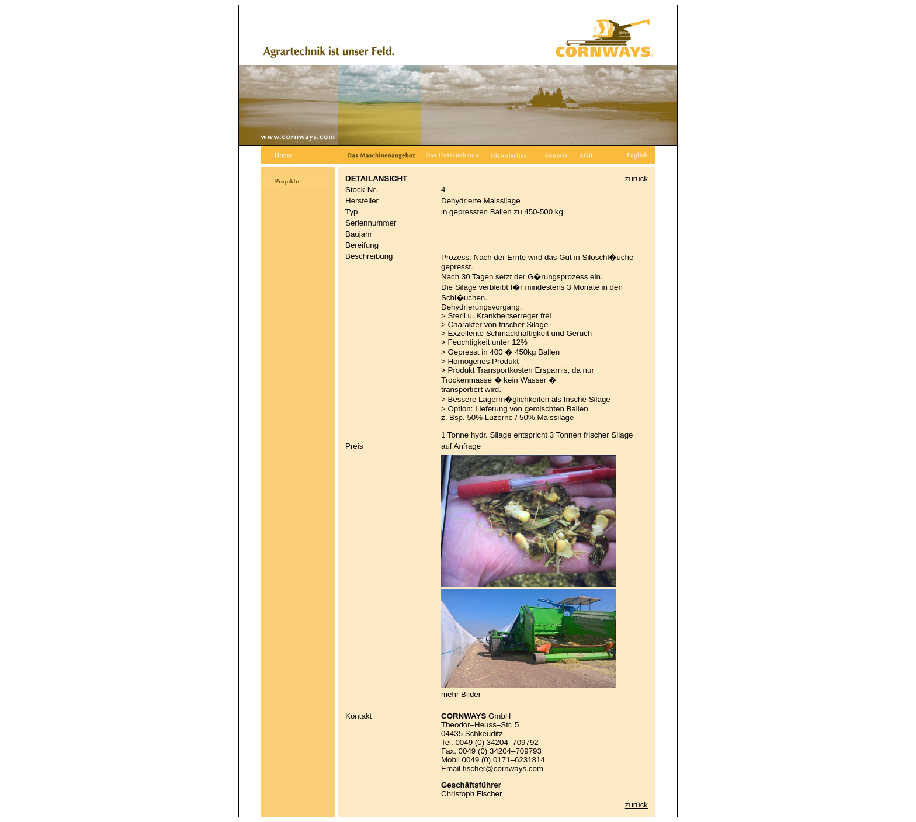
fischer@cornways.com (503, 768)
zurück (636, 178)
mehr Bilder (461, 694)
